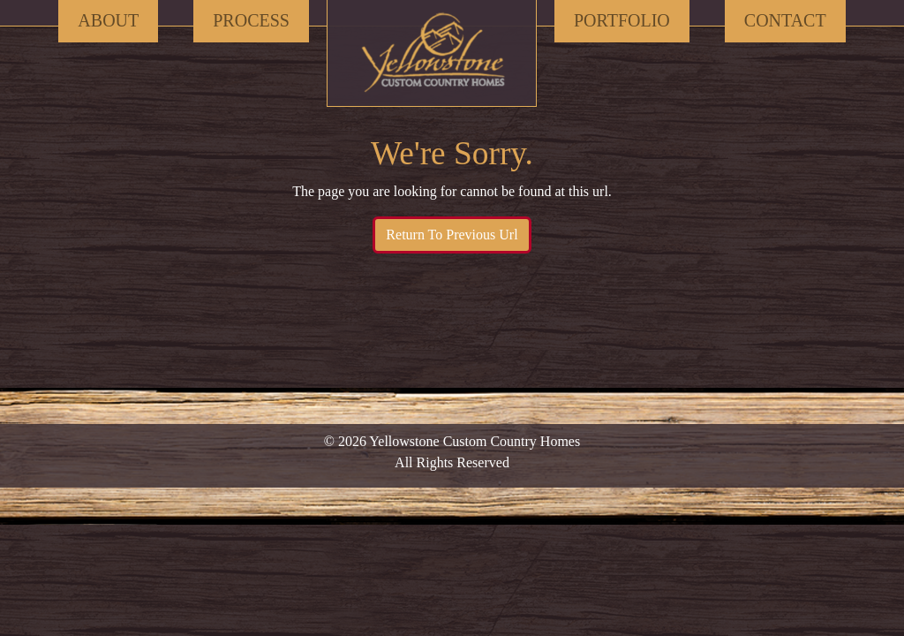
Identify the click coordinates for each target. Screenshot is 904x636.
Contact (785, 20)
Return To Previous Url (451, 234)
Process (251, 20)
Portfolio (622, 20)
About (108, 20)
